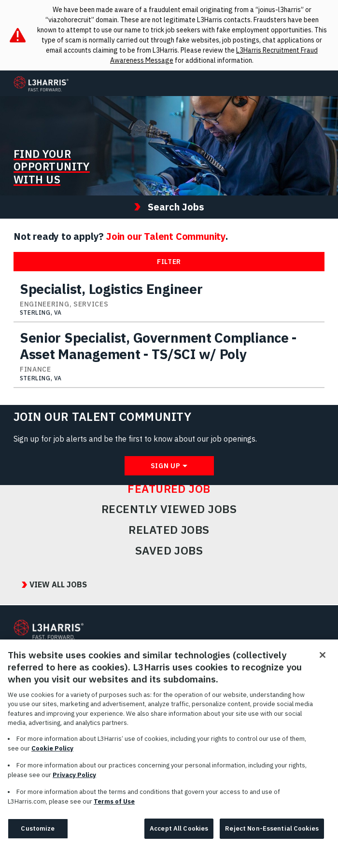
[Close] (322, 659)
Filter (169, 261)
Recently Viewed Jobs (169, 509)
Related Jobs (169, 530)
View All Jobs (58, 584)
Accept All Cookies (179, 833)
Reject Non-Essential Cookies (272, 833)
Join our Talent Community (165, 236)
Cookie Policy (52, 753)
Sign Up (166, 465)
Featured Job (169, 489)
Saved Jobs (169, 550)
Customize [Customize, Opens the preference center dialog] (38, 833)
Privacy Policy (74, 779)
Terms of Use (114, 806)
